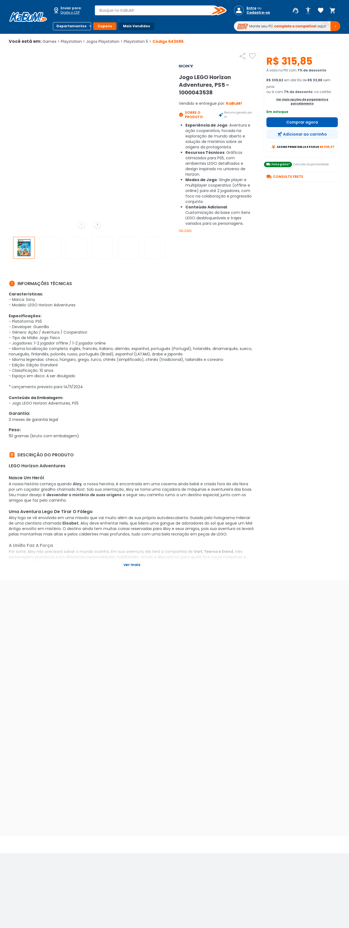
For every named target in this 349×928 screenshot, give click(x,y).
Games (51, 41)
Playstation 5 (137, 41)
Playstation (73, 41)
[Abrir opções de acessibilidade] (308, 11)
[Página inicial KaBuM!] (28, 17)
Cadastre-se (258, 12)
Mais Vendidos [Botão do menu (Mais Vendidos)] (136, 26)
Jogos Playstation (104, 41)
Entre (251, 8)
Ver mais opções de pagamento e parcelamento (302, 101)
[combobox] (157, 10)
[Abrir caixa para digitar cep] (70, 10)
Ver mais (185, 230)
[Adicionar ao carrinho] (302, 134)
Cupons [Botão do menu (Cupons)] (105, 26)
